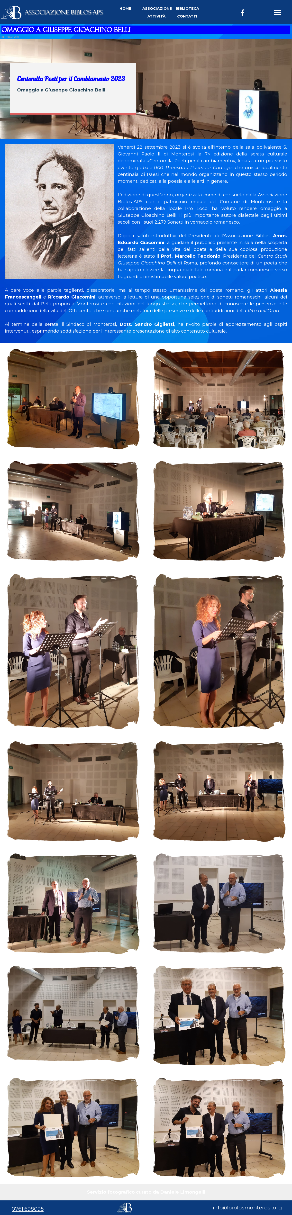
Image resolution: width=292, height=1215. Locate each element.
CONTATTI (187, 16)
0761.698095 (28, 1209)
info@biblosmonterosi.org (247, 1207)
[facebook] (242, 13)
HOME (125, 8)
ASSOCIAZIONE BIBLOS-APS (64, 12)
